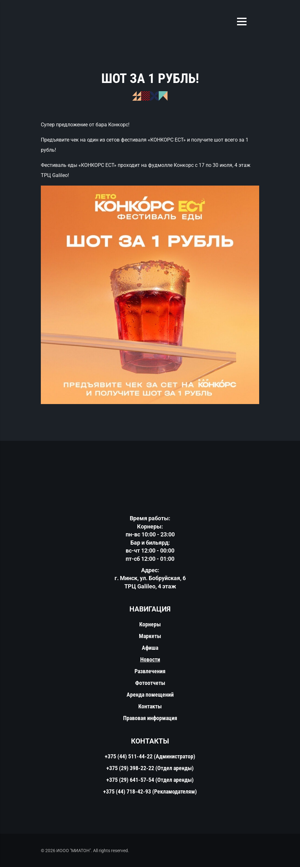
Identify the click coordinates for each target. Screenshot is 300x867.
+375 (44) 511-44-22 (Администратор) (150, 756)
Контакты (150, 706)
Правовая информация (150, 718)
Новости (150, 659)
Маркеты (150, 636)
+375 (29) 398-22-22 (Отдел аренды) (150, 768)
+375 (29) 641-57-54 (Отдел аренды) (150, 779)
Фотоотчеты (150, 683)
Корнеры (150, 624)
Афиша (150, 647)
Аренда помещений (150, 694)
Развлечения (150, 671)
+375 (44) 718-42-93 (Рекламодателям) (150, 791)
